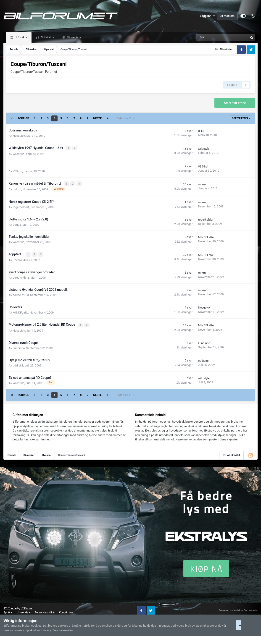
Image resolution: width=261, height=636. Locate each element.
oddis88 (18, 364)
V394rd (17, 171)
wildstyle (18, 153)
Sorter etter (241, 118)
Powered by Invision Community (238, 608)
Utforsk (19, 37)
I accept (245, 625)
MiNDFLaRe (206, 236)
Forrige (23, 118)
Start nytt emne (235, 103)
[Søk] (207, 37)
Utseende (23, 610)
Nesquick (19, 135)
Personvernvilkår (45, 610)
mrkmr (17, 188)
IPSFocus (26, 606)
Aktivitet (46, 37)
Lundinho (19, 346)
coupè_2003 (21, 294)
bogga (17, 223)
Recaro (17, 259)
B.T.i (201, 131)
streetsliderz (21, 276)
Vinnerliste (73, 37)
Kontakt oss (66, 610)
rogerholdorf (21, 206)
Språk (8, 610)
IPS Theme (10, 606)
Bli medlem (227, 16)
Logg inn (207, 16)
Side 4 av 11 (126, 118)
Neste (97, 118)
